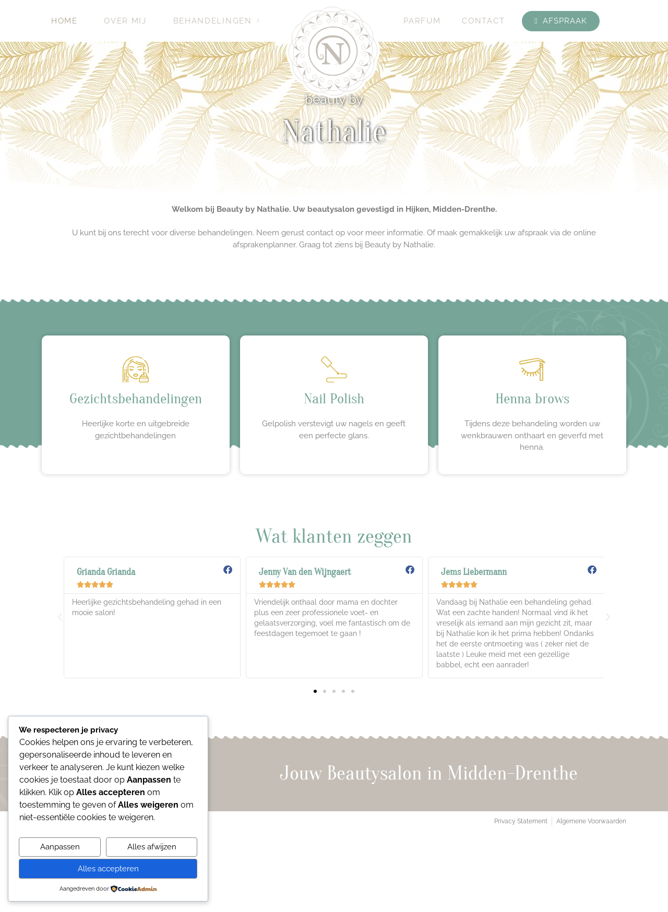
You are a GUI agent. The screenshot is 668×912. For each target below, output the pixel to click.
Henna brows (532, 398)
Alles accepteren (108, 868)
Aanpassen (60, 846)
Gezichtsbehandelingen (135, 398)
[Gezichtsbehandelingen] (136, 369)
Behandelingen (216, 21)
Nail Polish (334, 398)
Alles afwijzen (151, 846)
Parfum (421, 21)
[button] (60, 617)
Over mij (125, 21)
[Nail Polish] (334, 369)
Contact (483, 21)
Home (64, 21)
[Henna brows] (532, 369)
